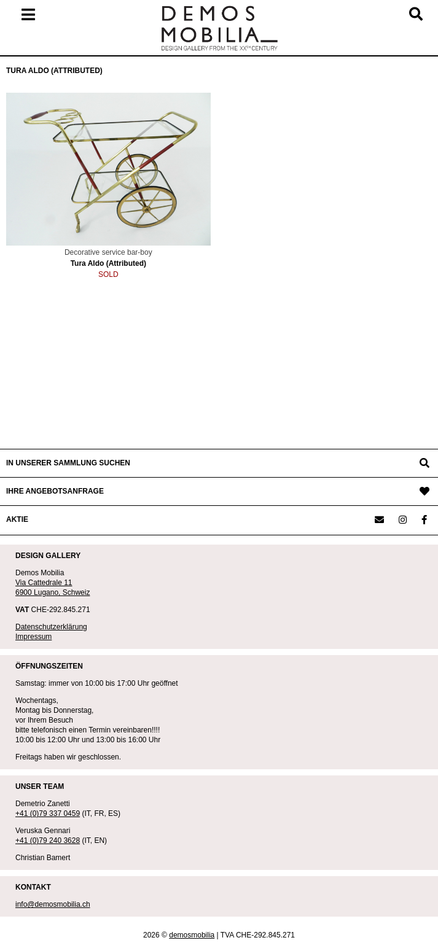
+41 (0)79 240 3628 (47, 840)
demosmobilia (191, 935)
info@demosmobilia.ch (52, 904)
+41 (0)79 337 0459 (47, 813)
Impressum (33, 636)
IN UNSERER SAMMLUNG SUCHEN (68, 463)
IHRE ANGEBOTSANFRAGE (55, 491)
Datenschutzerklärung (51, 627)
